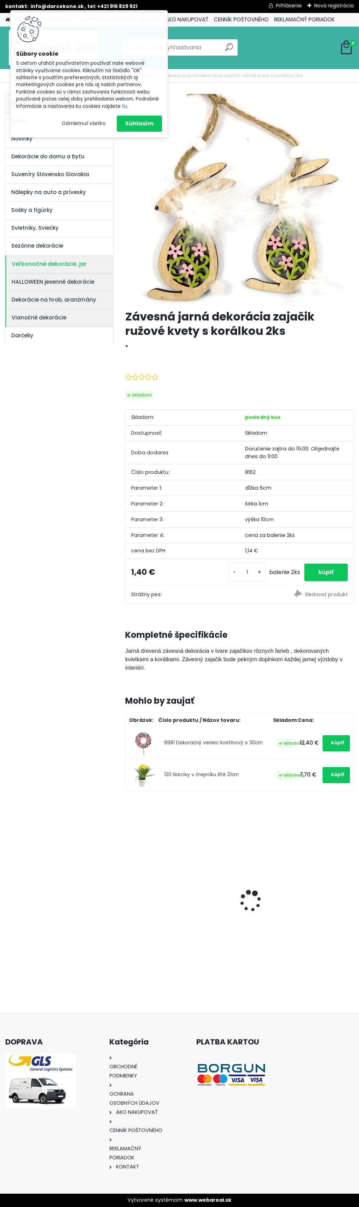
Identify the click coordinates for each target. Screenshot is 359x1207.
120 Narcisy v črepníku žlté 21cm (201, 774)
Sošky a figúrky (32, 210)
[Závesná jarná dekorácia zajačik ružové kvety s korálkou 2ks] (239, 199)
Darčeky (22, 335)
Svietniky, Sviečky (35, 228)
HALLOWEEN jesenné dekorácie (53, 281)
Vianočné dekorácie (39, 317)
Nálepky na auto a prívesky (48, 192)
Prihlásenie (289, 5)
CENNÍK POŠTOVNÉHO (241, 19)
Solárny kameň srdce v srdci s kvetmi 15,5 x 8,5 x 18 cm (239, 888)
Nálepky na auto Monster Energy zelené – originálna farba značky (160, 876)
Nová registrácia (334, 5)
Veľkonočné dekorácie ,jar (49, 264)
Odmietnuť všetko (84, 123)
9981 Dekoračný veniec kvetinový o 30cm (213, 742)
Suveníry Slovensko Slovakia (50, 174)
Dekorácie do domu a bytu (47, 156)
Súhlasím (139, 123)
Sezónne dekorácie (37, 245)
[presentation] (129, 889)
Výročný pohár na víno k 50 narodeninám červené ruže (317, 888)
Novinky (22, 138)
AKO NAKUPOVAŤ (186, 19)
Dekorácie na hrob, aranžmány (54, 299)
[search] (229, 50)
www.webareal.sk (207, 1199)
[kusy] (247, 572)
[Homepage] (7, 20)
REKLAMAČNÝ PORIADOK (304, 19)
